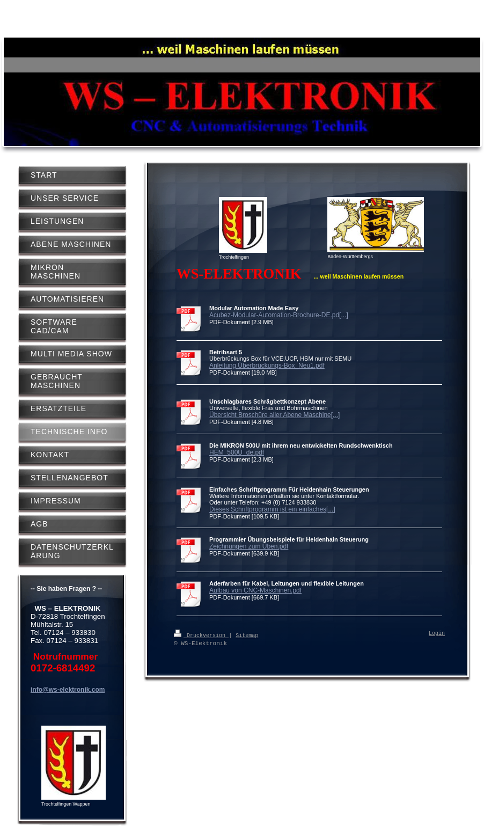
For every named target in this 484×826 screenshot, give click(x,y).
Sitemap (247, 635)
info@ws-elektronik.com (68, 689)
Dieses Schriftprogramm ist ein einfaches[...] (272, 509)
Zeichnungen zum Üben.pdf (248, 546)
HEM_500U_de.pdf (236, 452)
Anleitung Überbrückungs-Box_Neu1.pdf (267, 365)
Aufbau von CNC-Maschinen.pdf (255, 590)
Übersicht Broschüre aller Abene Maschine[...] (274, 415)
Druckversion (201, 635)
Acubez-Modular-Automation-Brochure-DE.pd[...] (278, 315)
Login (437, 634)
